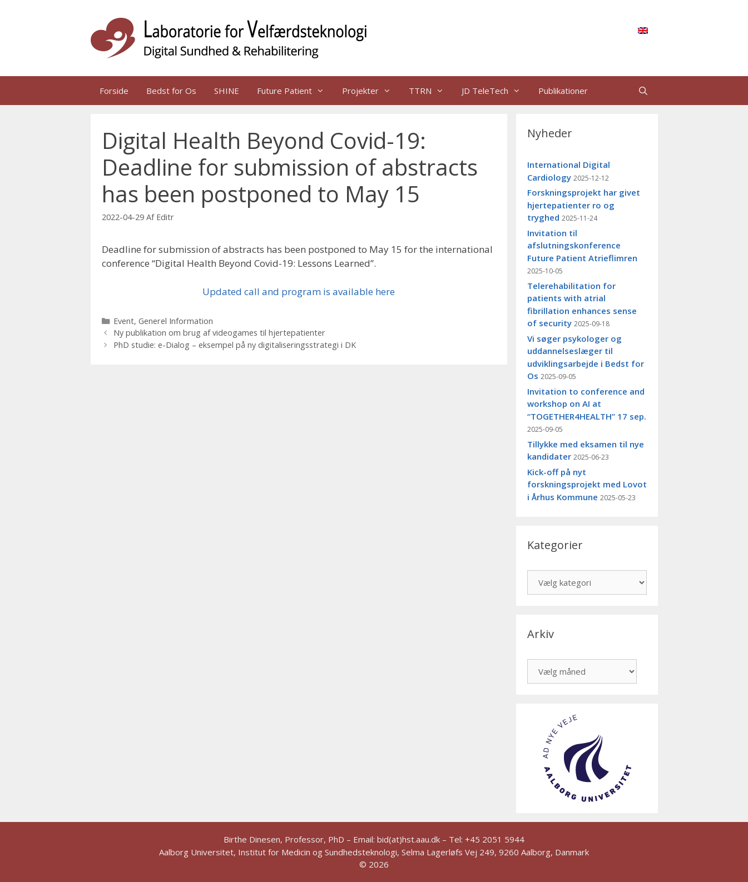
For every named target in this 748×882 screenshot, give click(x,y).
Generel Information (175, 321)
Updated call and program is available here (298, 291)
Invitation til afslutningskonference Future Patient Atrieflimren (582, 245)
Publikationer (563, 90)
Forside (114, 90)
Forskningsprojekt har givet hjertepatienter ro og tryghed (583, 205)
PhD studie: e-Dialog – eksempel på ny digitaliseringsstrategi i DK (234, 345)
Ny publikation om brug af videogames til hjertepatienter (219, 332)
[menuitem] (642, 30)
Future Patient (295, 90)
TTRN (431, 90)
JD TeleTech (495, 90)
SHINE (226, 90)
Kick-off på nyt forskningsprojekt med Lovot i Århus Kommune (587, 484)
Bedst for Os (171, 90)
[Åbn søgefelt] (643, 90)
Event (123, 321)
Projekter (371, 90)
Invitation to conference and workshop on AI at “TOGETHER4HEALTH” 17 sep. (586, 404)
